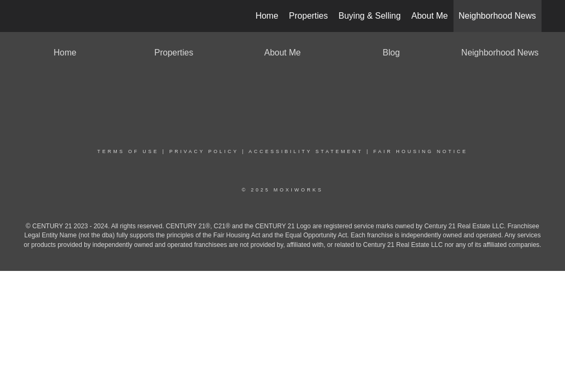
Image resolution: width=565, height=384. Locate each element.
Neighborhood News (497, 15)
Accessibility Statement (306, 151)
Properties (308, 15)
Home (267, 15)
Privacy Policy (203, 151)
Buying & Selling (370, 15)
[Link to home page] (29, 16)
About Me (429, 15)
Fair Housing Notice (420, 151)
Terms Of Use (128, 151)
